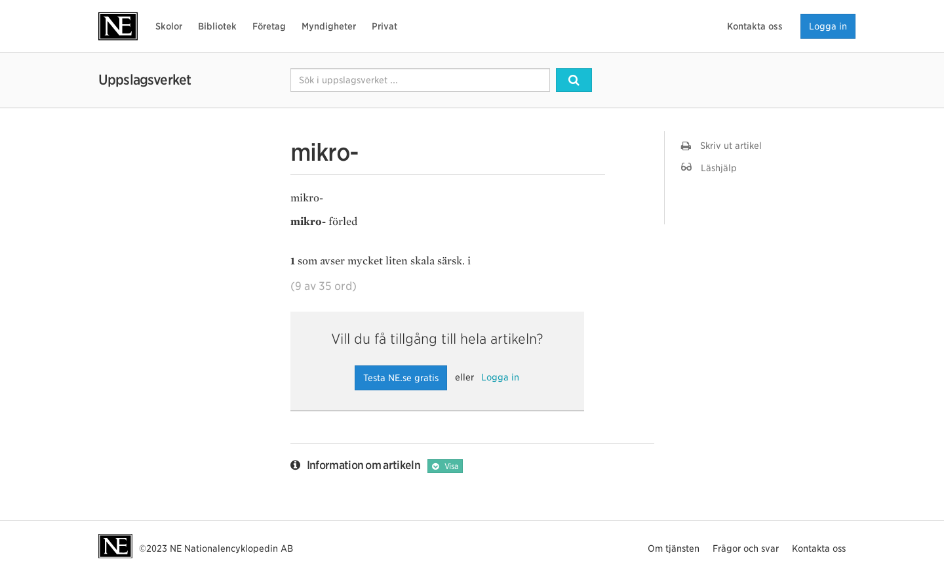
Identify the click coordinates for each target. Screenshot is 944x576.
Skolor (168, 26)
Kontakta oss (755, 26)
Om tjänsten (673, 548)
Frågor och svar (746, 548)
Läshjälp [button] (709, 167)
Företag (269, 26)
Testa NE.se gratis (401, 378)
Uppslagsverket (144, 80)
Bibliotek (217, 26)
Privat (384, 26)
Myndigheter (329, 26)
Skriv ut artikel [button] (721, 145)
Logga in (828, 26)
